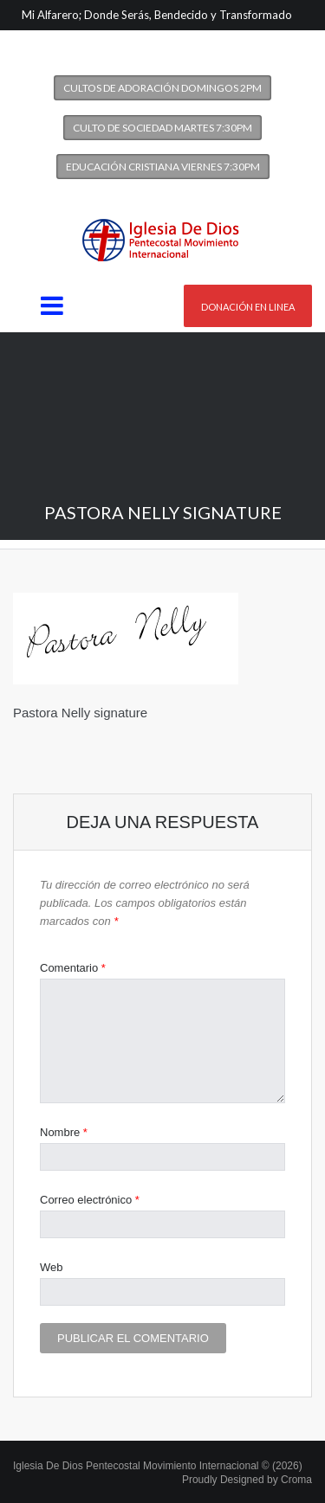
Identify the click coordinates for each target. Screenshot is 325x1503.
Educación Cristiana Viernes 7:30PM (163, 166)
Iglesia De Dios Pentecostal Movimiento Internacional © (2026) (157, 1466)
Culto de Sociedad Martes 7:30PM (162, 127)
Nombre (64, 1132)
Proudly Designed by (247, 1480)
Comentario (73, 967)
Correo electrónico (90, 1199)
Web (51, 1267)
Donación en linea (248, 306)
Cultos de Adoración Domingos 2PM (162, 87)
